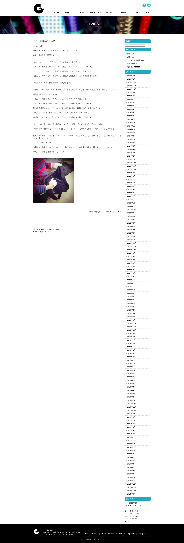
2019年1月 (131, 360)
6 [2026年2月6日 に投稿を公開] (135, 511)
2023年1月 (131, 199)
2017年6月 (131, 424)
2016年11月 (131, 447)
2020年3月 (131, 313)
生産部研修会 (132, 64)
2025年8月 (131, 96)
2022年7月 (131, 220)
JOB (82, 12)
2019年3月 (131, 353)
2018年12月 (131, 363)
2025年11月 (131, 86)
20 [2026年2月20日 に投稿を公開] (136, 516)
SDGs (148, 12)
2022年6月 (131, 223)
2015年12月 (131, 484)
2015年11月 (131, 487)
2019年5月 (131, 347)
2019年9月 (131, 333)
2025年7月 (131, 99)
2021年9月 (131, 253)
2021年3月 (131, 273)
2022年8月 (131, 216)
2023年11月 (131, 166)
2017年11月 (131, 407)
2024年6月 (131, 143)
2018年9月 (131, 373)
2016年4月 (131, 471)
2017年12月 (131, 404)
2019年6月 (131, 343)
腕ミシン (130, 53)
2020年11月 (131, 286)
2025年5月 (131, 106)
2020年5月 (131, 306)
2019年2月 (131, 357)
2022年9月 (131, 213)
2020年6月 (131, 303)
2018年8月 (131, 377)
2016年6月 (131, 464)
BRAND (124, 12)
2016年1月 (131, 481)
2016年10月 (131, 450)
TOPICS (136, 12)
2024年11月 (131, 126)
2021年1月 (131, 280)
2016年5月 (131, 467)
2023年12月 (131, 163)
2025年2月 (131, 116)
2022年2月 (131, 236)
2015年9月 (131, 494)
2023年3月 (131, 193)
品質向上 (130, 57)
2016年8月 (131, 457)
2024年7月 (131, 139)
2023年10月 (131, 169)
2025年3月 (131, 112)
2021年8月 (131, 256)
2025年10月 (131, 89)
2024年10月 (131, 129)
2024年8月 (131, 136)
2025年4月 (131, 109)
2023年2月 (131, 196)
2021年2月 (131, 276)
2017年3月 (131, 434)
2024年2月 (131, 156)
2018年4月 (131, 390)
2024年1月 (131, 159)
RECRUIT (110, 12)
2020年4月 (131, 310)
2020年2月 (131, 317)
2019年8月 (131, 337)
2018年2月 (131, 397)
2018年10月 (131, 370)
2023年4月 (131, 189)
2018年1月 (131, 400)
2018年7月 (131, 380)
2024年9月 (131, 133)
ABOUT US (70, 12)
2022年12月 (131, 203)
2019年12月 (131, 323)
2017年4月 (131, 430)
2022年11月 (131, 206)
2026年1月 (131, 79)
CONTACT (147, 534)
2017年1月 (131, 440)
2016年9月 (131, 454)
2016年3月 (131, 474)
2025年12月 (131, 82)
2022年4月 (131, 230)
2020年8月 (131, 296)
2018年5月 (131, 387)
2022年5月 (131, 226)
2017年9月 (131, 414)
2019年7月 (131, 340)
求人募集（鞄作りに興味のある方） (47, 229)
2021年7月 (131, 260)
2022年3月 (131, 233)
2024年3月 (131, 153)
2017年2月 (131, 437)
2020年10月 (131, 290)
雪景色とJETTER (133, 67)
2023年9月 (131, 173)
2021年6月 (131, 263)
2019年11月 (131, 327)
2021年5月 (131, 266)
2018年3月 (131, 394)
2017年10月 (131, 410)
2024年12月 (131, 122)
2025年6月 (131, 102)
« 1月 (127, 521)
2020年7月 (131, 300)
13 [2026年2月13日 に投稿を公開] (136, 513)
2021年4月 (131, 270)
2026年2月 (131, 76)
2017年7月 (131, 420)
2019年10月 (131, 330)
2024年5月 (131, 146)
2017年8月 (131, 417)
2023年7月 (131, 179)
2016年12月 (131, 444)
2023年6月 (131, 183)
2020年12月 (131, 283)
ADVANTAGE (109, 534)
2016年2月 (131, 477)
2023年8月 (131, 176)
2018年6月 (131, 383)
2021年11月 (131, 246)
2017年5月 (131, 427)
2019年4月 (131, 350)
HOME (56, 12)
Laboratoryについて (41, 231)
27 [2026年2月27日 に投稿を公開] (136, 519)
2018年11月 (131, 367)
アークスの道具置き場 (135, 60)
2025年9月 (131, 92)
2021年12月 (131, 243)
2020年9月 (131, 293)
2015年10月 (131, 491)
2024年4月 (131, 149)
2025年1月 (131, 119)
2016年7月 (131, 460)
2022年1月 (131, 240)
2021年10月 (131, 250)
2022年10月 (131, 210)
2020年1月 (131, 320)
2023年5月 (131, 186)
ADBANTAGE (95, 12)
